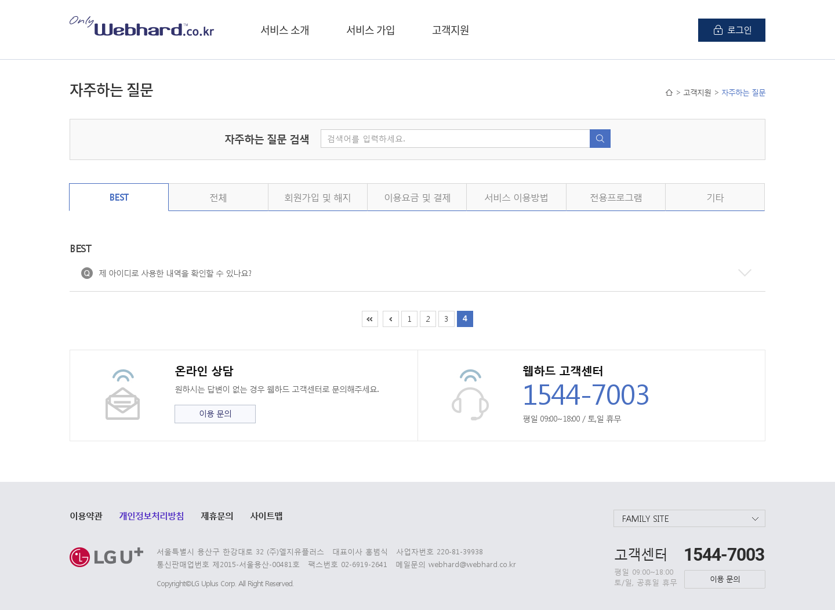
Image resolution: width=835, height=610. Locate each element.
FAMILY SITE (645, 518)
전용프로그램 (616, 197)
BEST (119, 197)
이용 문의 (215, 413)
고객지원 (450, 30)
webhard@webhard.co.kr (472, 564)
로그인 (739, 29)
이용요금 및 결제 (417, 197)
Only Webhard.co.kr (142, 26)
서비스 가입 (370, 30)
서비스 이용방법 (516, 197)
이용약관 (86, 515)
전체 (218, 197)
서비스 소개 (284, 30)
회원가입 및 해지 (317, 197)
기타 (715, 197)
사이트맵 (266, 515)
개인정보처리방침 (151, 515)
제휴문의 (217, 515)
